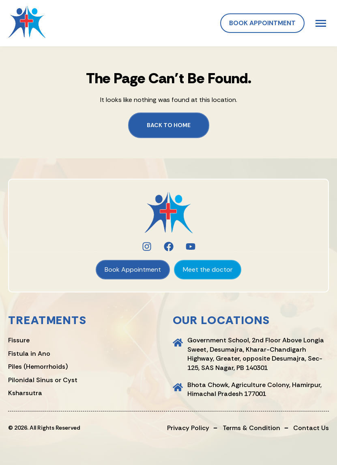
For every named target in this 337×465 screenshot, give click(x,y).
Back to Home (169, 125)
